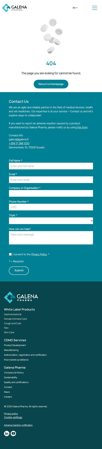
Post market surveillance (16, 359)
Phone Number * (19, 201)
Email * (13, 174)
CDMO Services (15, 340)
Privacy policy (11, 413)
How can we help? (20, 229)
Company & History (14, 372)
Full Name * (15, 160)
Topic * (13, 215)
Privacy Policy (39, 254)
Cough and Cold (12, 323)
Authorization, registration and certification (25, 354)
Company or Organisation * (24, 188)
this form (82, 127)
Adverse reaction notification (18, 425)
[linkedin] (6, 434)
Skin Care (9, 332)
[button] (94, 7)
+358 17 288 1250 (19, 143)
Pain (6, 327)
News (7, 391)
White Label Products (19, 309)
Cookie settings (13, 417)
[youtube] (13, 434)
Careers (8, 396)
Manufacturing (11, 350)
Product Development (15, 345)
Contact (8, 387)
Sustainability (10, 377)
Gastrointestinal (12, 314)
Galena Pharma (15, 367)
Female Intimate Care (15, 318)
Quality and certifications (16, 382)
